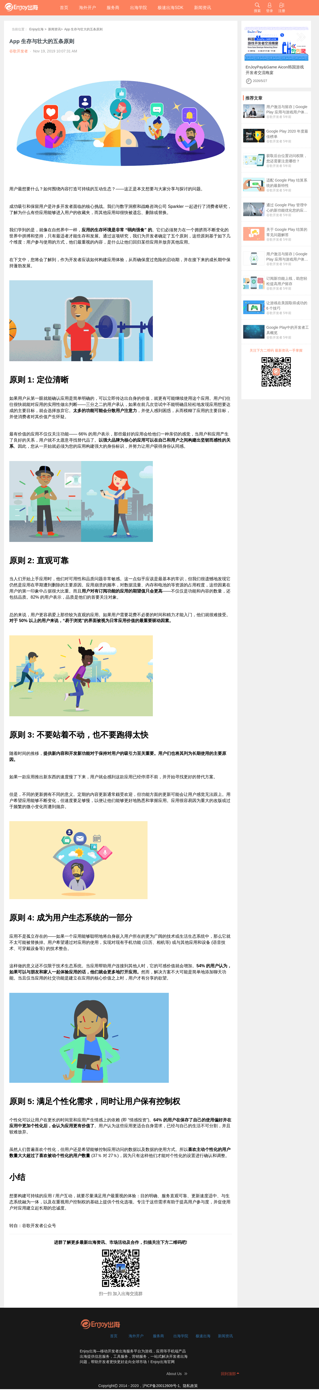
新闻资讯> (55, 29)
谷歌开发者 (274, 117)
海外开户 (87, 7)
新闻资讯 (202, 7)
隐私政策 (190, 1386)
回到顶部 (228, 1374)
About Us (174, 1374)
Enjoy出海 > (37, 29)
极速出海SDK (170, 7)
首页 (64, 7)
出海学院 (138, 7)
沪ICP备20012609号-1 (161, 1386)
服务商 (113, 7)
